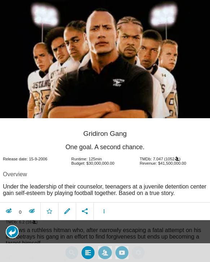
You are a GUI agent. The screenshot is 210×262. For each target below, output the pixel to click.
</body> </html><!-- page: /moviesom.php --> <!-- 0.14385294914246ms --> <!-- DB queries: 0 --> (105, 131)
